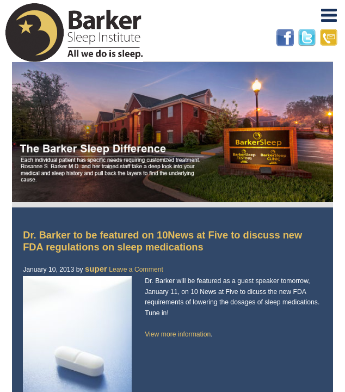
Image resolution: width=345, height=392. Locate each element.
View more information (178, 334)
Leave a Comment (136, 269)
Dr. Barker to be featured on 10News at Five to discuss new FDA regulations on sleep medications (162, 241)
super (96, 268)
